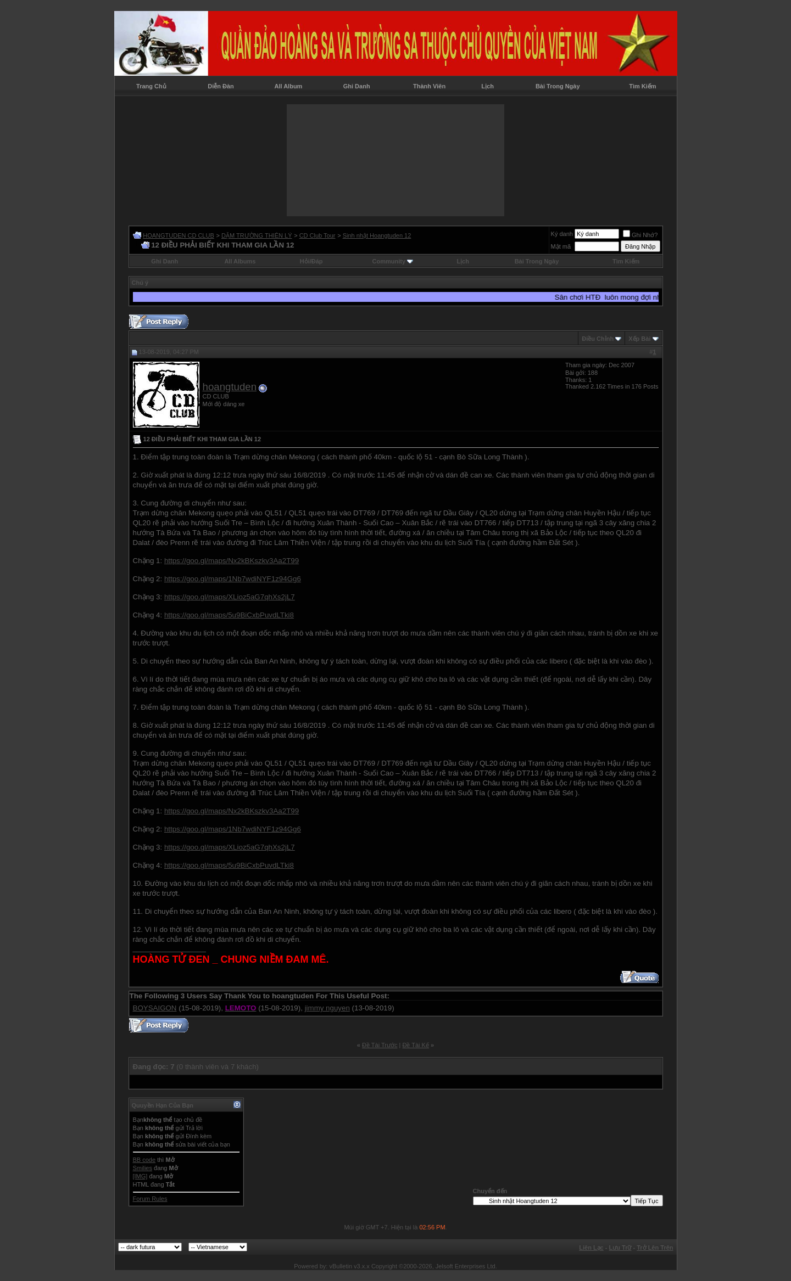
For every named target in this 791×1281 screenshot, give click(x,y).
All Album (288, 86)
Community (393, 261)
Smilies (142, 1168)
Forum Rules (150, 1198)
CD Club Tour (317, 235)
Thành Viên (429, 86)
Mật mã (561, 246)
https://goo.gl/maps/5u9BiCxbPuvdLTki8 (229, 615)
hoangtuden (230, 386)
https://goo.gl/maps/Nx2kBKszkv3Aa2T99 (231, 561)
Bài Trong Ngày (558, 86)
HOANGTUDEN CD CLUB (178, 235)
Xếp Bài (639, 338)
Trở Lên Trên (655, 1247)
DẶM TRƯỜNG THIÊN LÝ (256, 235)
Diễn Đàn (221, 86)
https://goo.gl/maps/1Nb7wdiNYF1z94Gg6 (232, 579)
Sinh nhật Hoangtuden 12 (377, 235)
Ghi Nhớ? (640, 235)
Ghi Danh (356, 86)
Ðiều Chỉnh (598, 338)
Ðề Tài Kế (415, 1045)
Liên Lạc (591, 1247)
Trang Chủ (151, 86)
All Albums (239, 261)
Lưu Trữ (620, 1247)
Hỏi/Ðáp (311, 261)
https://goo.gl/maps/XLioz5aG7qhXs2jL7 (229, 597)
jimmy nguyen (327, 1008)
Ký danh (562, 234)
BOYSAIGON (155, 1008)
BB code (144, 1159)
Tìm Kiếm (642, 86)
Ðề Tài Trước (379, 1045)
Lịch (487, 86)
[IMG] (140, 1176)
